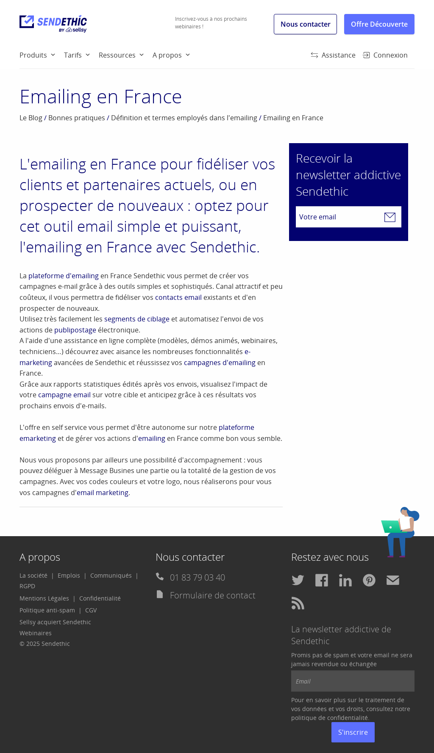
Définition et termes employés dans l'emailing (184, 117)
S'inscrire (353, 732)
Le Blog (30, 117)
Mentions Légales (44, 598)
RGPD (27, 586)
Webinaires (35, 633)
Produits (33, 55)
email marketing (102, 492)
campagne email (64, 394)
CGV (91, 610)
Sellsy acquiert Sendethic (55, 622)
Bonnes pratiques (76, 117)
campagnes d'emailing (220, 362)
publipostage (75, 330)
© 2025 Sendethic (44, 643)
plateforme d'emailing (63, 275)
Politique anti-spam (47, 610)
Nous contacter (306, 24)
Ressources (117, 55)
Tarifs (73, 55)
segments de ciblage (137, 319)
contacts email (178, 297)
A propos (167, 55)
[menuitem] (41, 54)
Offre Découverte (379, 24)
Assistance (333, 55)
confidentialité (347, 718)
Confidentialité (100, 598)
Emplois (69, 575)
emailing (151, 438)
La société (33, 575)
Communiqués (111, 575)
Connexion (385, 55)
